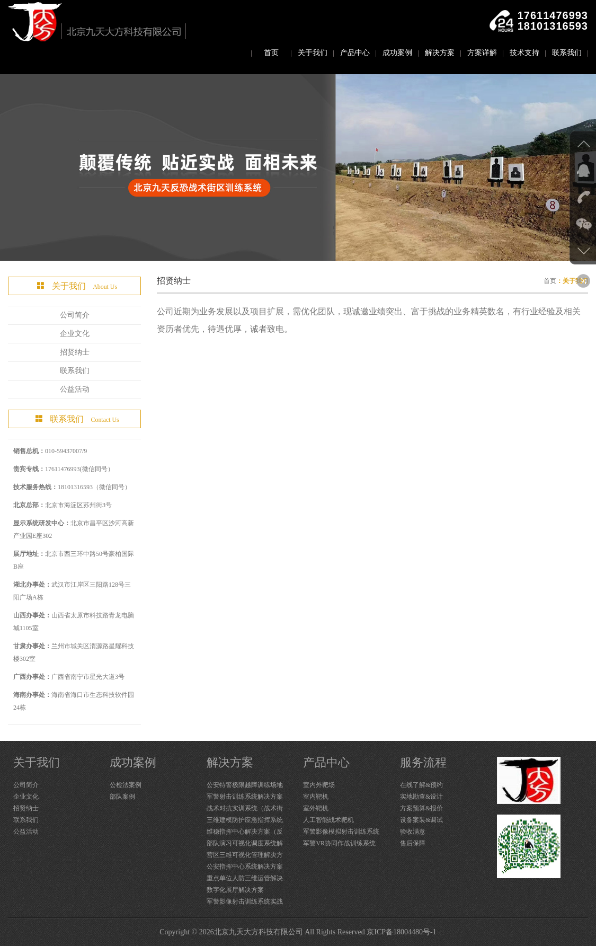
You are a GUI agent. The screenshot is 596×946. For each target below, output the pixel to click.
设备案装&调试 (421, 820)
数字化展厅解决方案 (235, 890)
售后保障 (412, 843)
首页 (271, 53)
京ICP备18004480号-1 (401, 932)
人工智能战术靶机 (328, 820)
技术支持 (524, 53)
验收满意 (412, 831)
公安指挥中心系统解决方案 (245, 866)
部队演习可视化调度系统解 (245, 843)
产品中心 (355, 53)
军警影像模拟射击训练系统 (341, 831)
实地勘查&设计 (421, 796)
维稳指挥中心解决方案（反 (245, 831)
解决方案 (440, 53)
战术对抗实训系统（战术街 (245, 808)
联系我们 (567, 53)
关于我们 (312, 53)
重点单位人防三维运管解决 (245, 878)
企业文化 (75, 334)
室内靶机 (315, 796)
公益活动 (75, 389)
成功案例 (397, 53)
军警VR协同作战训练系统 (339, 843)
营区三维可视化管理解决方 (245, 855)
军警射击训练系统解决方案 (245, 796)
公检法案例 (125, 785)
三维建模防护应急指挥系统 (245, 820)
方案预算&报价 (421, 808)
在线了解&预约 (421, 785)
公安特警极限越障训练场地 (245, 785)
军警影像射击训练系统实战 (245, 901)
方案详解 (482, 53)
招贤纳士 (75, 352)
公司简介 (75, 315)
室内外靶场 (319, 785)
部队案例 (122, 796)
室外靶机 (315, 808)
